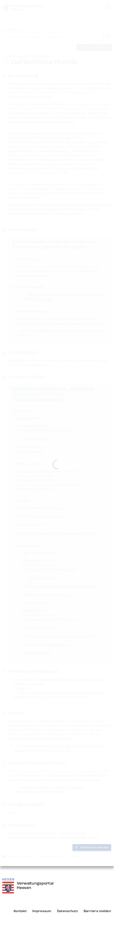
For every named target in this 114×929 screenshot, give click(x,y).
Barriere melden (97, 911)
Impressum (41, 911)
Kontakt (20, 911)
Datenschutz (67, 911)
